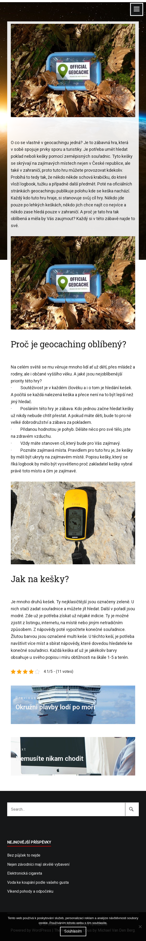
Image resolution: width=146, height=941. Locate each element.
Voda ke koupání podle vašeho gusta (38, 882)
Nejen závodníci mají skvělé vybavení (38, 864)
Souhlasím (73, 931)
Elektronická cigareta (24, 873)
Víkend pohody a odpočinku (30, 891)
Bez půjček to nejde (23, 855)
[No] (140, 926)
